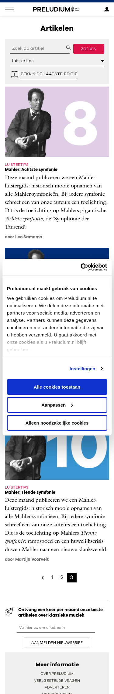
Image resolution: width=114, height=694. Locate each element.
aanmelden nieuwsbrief (57, 642)
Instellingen (82, 368)
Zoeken (89, 49)
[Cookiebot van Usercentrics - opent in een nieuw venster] (81, 267)
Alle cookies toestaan (57, 387)
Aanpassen (57, 405)
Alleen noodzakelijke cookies (57, 422)
